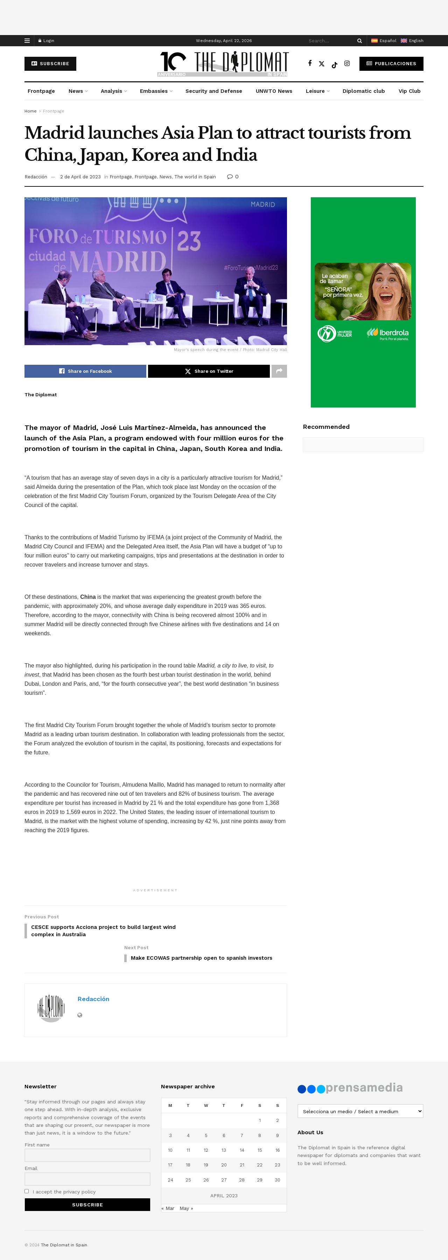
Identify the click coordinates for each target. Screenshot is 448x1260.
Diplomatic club (364, 91)
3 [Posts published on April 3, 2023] (170, 1113)
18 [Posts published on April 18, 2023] (188, 1142)
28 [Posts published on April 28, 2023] (242, 1157)
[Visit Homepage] (224, 64)
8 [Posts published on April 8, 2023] (259, 1113)
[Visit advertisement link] (363, 302)
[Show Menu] (27, 41)
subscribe (50, 63)
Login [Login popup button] (46, 40)
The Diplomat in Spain (64, 1222)
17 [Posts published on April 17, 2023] (170, 1142)
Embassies (154, 91)
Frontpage (41, 91)
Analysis (111, 91)
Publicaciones (391, 63)
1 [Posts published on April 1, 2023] (260, 1098)
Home (30, 111)
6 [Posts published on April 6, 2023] (224, 1113)
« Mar (167, 1186)
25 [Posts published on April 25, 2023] (188, 1157)
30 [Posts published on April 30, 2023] (277, 1157)
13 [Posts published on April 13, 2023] (224, 1128)
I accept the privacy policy (60, 1169)
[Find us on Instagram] (347, 64)
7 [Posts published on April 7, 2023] (241, 1113)
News (76, 91)
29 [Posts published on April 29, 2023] (259, 1157)
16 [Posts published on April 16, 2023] (277, 1128)
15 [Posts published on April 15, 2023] (260, 1128)
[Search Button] (358, 40)
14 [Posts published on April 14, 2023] (242, 1128)
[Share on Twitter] (209, 371)
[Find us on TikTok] (334, 64)
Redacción (35, 176)
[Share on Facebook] (85, 371)
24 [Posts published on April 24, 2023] (170, 1157)
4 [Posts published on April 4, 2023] (188, 1113)
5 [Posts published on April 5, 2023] (206, 1113)
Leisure (315, 91)
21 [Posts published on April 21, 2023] (242, 1142)
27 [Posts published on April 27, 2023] (224, 1157)
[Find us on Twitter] (321, 64)
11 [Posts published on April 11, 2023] (188, 1128)
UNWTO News (274, 91)
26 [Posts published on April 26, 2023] (206, 1157)
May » (186, 1186)
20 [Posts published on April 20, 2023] (224, 1142)
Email (30, 1146)
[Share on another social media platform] (279, 371)
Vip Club (410, 91)
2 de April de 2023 (80, 176)
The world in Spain (195, 176)
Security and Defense (214, 91)
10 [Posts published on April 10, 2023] (170, 1128)
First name (37, 1122)
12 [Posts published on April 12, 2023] (206, 1128)
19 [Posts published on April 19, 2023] (206, 1142)
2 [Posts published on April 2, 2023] (277, 1098)
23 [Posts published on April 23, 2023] (277, 1142)
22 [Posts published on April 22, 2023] (259, 1142)
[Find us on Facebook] (310, 64)
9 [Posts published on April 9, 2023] (277, 1113)
